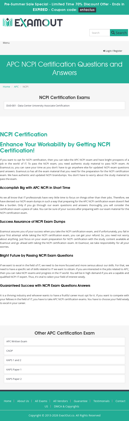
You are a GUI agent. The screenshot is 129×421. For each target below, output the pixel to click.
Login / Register (112, 50)
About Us (23, 401)
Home (6, 86)
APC (16, 86)
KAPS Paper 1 (14, 369)
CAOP (9, 350)
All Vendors (60, 401)
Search (119, 32)
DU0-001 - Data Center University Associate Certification (38, 105)
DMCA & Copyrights (66, 406)
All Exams (41, 401)
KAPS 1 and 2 (13, 360)
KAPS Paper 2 (14, 379)
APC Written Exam (16, 341)
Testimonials (101, 401)
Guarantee (80, 401)
